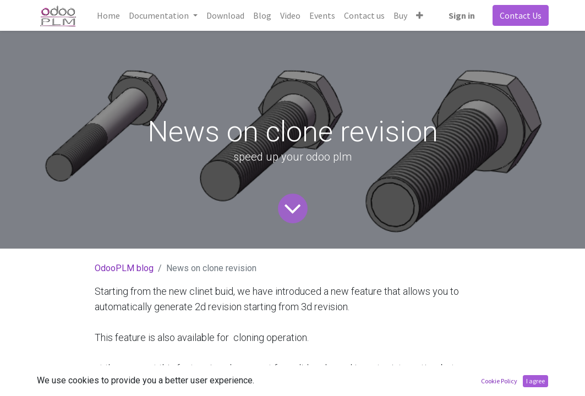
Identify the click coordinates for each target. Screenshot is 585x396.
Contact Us (521, 15)
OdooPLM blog (124, 268)
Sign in (462, 15)
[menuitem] (108, 15)
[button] (420, 15)
